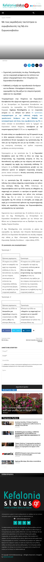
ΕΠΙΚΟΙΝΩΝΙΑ (7, 474)
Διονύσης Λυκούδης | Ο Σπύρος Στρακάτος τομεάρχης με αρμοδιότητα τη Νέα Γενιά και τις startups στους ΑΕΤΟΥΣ (28, 423)
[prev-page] (3, 467)
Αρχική (3, 17)
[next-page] (5, 467)
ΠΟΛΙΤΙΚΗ (8, 17)
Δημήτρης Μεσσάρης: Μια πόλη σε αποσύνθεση (28, 461)
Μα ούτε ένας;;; (5, 340)
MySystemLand (8, 557)
